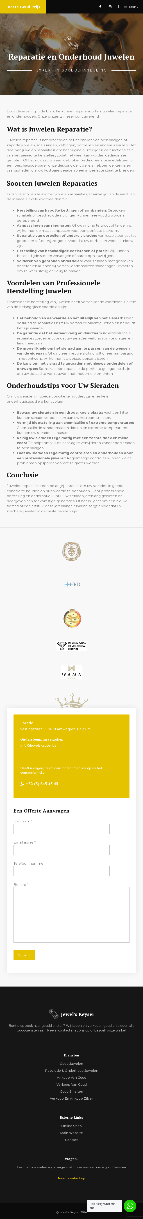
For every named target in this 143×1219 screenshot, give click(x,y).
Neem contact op (71, 1178)
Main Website (71, 1133)
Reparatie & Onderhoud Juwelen (71, 1071)
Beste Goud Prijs (24, 6)
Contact (71, 1140)
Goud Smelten (71, 1092)
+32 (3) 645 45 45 (42, 783)
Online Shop (71, 1126)
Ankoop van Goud (71, 1078)
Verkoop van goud (72, 1085)
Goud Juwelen (71, 1064)
